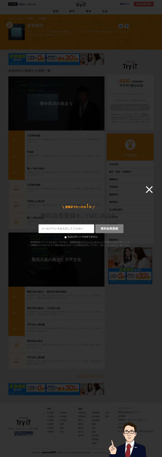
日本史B (95, 435)
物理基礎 (95, 413)
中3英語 (50, 420)
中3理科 (63, 420)
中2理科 (63, 416)
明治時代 (113, 224)
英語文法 (82, 413)
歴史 (62, 428)
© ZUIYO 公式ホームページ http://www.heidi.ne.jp (61, 452)
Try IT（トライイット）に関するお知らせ (135, 431)
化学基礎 (95, 416)
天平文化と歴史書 (36, 324)
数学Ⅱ (81, 424)
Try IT (81, 4)
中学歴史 (130, 155)
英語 (56, 11)
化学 (94, 428)
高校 (80, 409)
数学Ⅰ (81, 420)
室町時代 (113, 202)
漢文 (107, 416)
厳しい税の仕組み (36, 168)
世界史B (95, 439)
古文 (107, 413)
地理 (62, 424)
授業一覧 (122, 427)
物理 (94, 424)
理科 (89, 11)
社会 (105, 11)
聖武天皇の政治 (34, 341)
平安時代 (113, 187)
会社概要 (122, 416)
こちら (136, 122)
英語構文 (82, 416)
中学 (49, 409)
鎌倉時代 (113, 194)
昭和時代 (113, 240)
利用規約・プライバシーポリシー (132, 420)
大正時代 (113, 232)
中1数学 (50, 424)
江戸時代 (113, 217)
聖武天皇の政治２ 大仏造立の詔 (43, 308)
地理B (94, 443)
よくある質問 (123, 424)
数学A (80, 432)
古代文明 (113, 164)
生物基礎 (95, 420)
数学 (72, 11)
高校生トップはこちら (27, 4)
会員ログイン (125, 4)
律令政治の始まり (56, 103)
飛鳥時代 (113, 179)
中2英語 (50, 416)
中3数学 (50, 432)
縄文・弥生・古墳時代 (120, 172)
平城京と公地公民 (36, 201)
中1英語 (50, 413)
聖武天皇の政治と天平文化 (56, 259)
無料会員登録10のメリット (129, 412)
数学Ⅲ (81, 428)
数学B (80, 435)
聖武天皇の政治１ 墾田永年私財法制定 (47, 291)
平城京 (30, 152)
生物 (94, 432)
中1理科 (63, 413)
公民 (62, 432)
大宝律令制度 (33, 135)
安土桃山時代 (115, 209)
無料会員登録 (143, 4)
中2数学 (50, 428)
